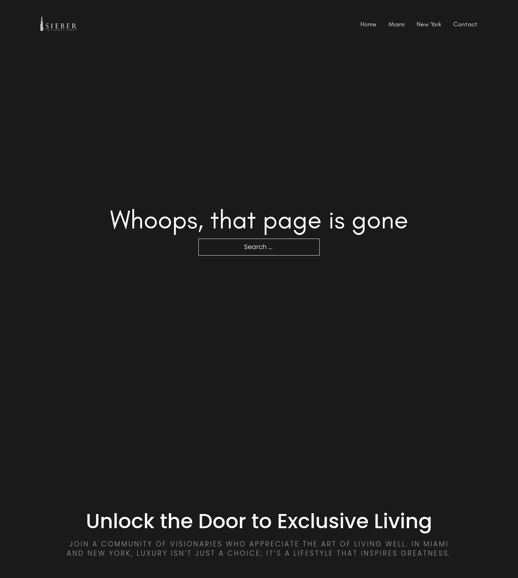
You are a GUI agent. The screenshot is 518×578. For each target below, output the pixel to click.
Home (368, 24)
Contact (465, 24)
